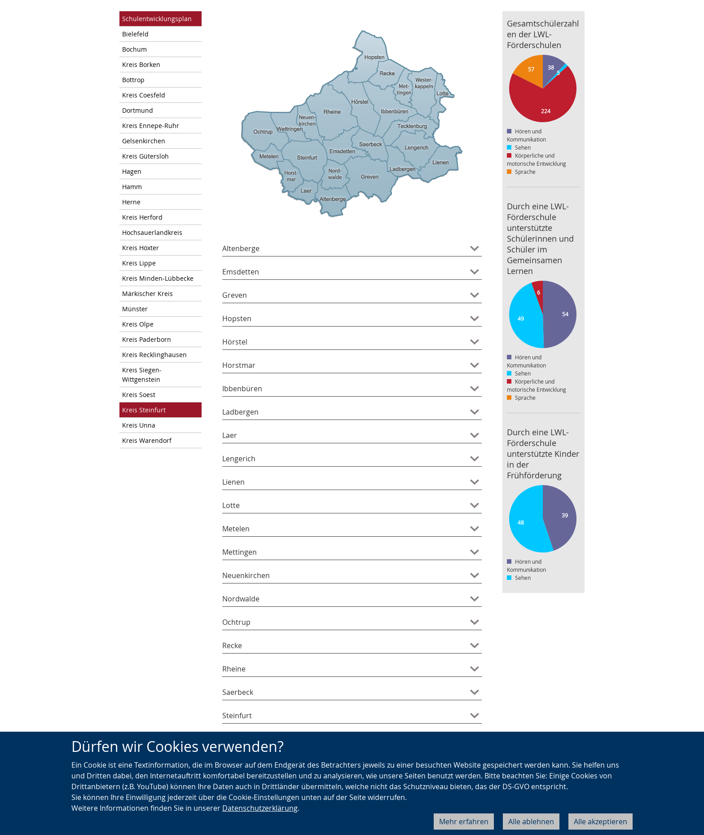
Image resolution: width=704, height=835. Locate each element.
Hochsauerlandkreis (152, 232)
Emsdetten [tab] (240, 272)
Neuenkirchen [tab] (246, 575)
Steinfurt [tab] (237, 715)
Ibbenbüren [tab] (242, 388)
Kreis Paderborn (146, 339)
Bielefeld (135, 34)
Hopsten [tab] (236, 318)
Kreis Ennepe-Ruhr (150, 125)
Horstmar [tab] (238, 365)
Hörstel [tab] (234, 342)
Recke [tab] (232, 645)
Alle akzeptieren (600, 821)
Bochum (134, 49)
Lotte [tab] (231, 505)
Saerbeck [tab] (237, 692)
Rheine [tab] (234, 669)
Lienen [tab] (233, 482)
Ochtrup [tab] (236, 622)
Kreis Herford (142, 217)
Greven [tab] (234, 295)
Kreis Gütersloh (145, 156)
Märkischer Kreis (147, 293)
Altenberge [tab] (241, 248)
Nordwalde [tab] (241, 599)
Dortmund (137, 110)
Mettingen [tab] (239, 552)
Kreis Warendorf (147, 440)
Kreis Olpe (138, 324)
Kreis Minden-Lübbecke (158, 278)
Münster (135, 309)
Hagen (131, 171)
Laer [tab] (229, 435)
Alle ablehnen (531, 821)
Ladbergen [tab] (240, 412)
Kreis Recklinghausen (154, 354)
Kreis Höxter (140, 247)
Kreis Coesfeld (143, 95)
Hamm (132, 186)
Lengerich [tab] (238, 459)
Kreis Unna (138, 425)
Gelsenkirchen (143, 141)
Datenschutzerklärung (260, 808)
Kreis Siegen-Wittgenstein (142, 375)
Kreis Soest (138, 394)
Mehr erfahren (463, 821)
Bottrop (133, 79)
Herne (131, 202)
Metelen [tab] (236, 529)
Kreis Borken (141, 64)
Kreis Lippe (139, 263)
